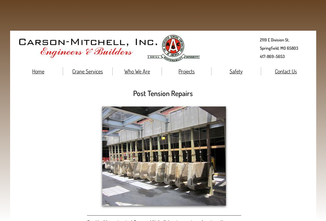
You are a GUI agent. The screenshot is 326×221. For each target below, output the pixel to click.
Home (38, 71)
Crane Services (87, 71)
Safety (236, 71)
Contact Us (286, 71)
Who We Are (137, 71)
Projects (186, 71)
